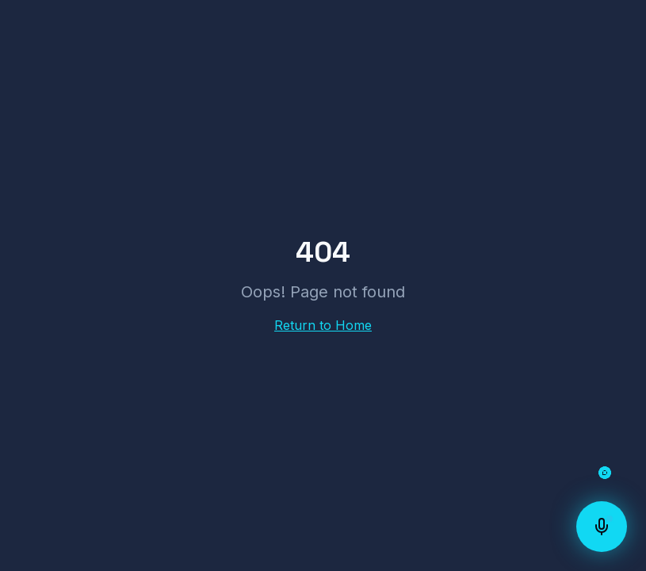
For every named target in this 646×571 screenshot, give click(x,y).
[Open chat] (604, 472)
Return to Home (323, 325)
